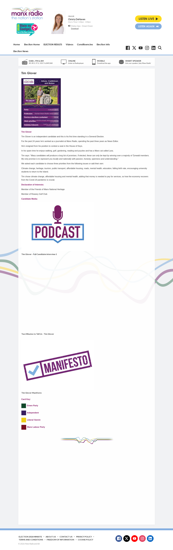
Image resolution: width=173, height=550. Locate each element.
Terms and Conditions (31, 539)
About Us (51, 536)
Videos (69, 44)
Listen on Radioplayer (76, 63)
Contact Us (66, 536)
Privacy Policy (84, 536)
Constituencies (85, 44)
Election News (20, 51)
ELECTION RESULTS (52, 44)
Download (75, 28)
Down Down (87, 26)
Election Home (32, 44)
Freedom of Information (60, 539)
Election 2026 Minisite (30, 536)
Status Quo (76, 26)
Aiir (38, 544)
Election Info (103, 44)
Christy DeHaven (76, 19)
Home (16, 44)
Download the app (104, 63)
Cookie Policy (85, 539)
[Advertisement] (86, 482)
